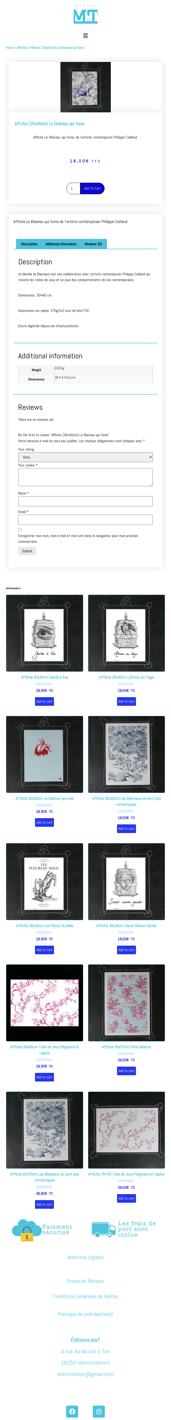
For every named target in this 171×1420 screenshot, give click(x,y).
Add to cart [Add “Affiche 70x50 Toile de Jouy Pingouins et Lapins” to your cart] (126, 1198)
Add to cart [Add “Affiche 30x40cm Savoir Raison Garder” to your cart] (126, 949)
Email (23, 511)
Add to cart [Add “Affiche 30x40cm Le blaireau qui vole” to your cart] (44, 822)
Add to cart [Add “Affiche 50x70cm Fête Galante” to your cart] (126, 1070)
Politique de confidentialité (85, 1314)
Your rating (26, 449)
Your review (28, 465)
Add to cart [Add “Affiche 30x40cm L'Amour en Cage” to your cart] (126, 701)
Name (23, 493)
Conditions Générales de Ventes (85, 1296)
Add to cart (92, 188)
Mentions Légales (86, 1257)
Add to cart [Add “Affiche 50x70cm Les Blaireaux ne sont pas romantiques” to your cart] (44, 1204)
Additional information (61, 244)
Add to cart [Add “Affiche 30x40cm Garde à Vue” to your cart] (44, 701)
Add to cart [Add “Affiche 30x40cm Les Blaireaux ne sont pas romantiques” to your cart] (126, 828)
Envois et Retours (85, 1281)
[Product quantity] (73, 188)
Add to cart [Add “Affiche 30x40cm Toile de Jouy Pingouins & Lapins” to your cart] (44, 1077)
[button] (85, 35)
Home (10, 48)
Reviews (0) (93, 244)
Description (29, 244)
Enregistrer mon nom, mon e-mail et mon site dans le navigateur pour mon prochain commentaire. (78, 538)
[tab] (29, 244)
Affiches (22, 48)
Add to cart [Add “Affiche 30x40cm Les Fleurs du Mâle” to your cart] (44, 949)
